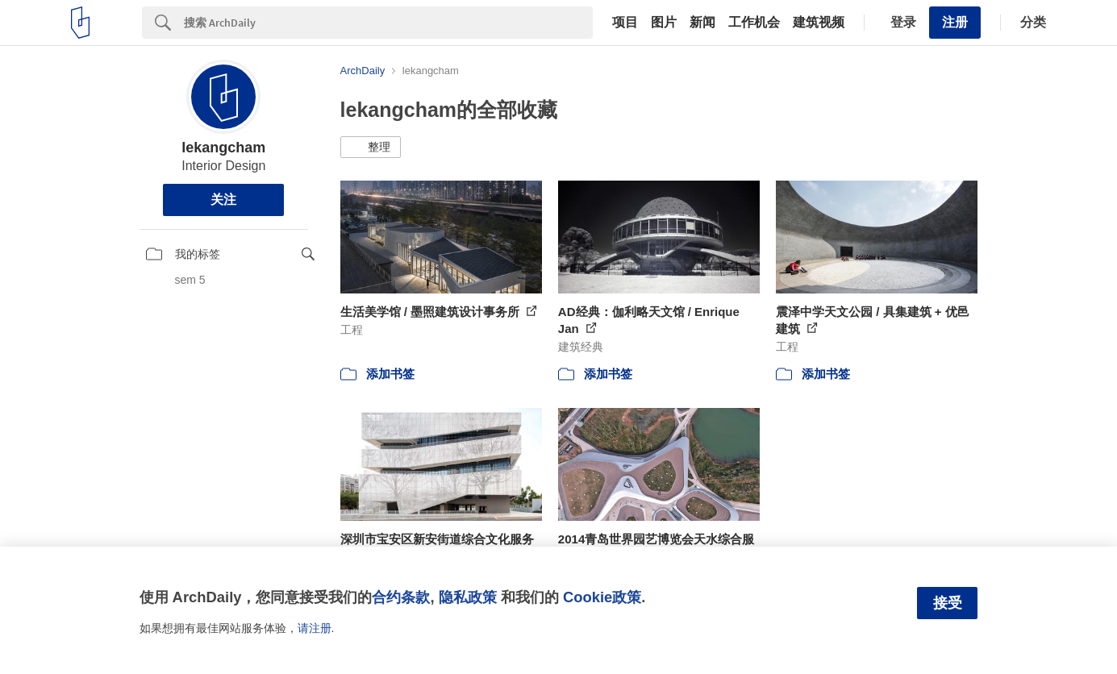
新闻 (702, 22)
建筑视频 (818, 22)
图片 (664, 22)
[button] (370, 147)
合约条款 (401, 597)
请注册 (314, 628)
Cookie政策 (602, 597)
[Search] (388, 22)
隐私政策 (468, 597)
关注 (223, 199)
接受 (947, 603)
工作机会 (754, 22)
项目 (625, 22)
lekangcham (223, 147)
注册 (955, 22)
